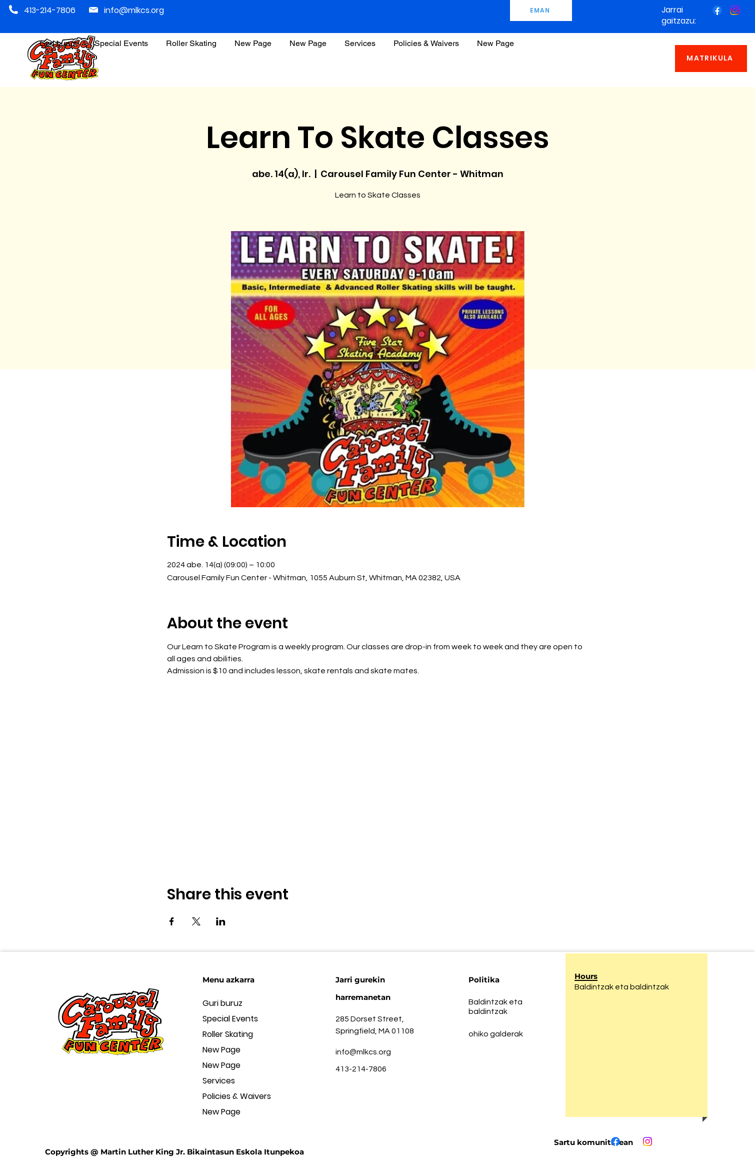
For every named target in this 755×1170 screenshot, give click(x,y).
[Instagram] (734, 10)
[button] (426, 39)
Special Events (230, 1018)
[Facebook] (717, 10)
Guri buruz (222, 1003)
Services (218, 1080)
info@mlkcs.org (134, 10)
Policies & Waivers (236, 1096)
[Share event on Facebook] (171, 921)
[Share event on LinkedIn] (221, 921)
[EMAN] (541, 10)
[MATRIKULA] (711, 58)
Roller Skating (227, 1034)
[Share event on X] (196, 921)
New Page (221, 1049)
